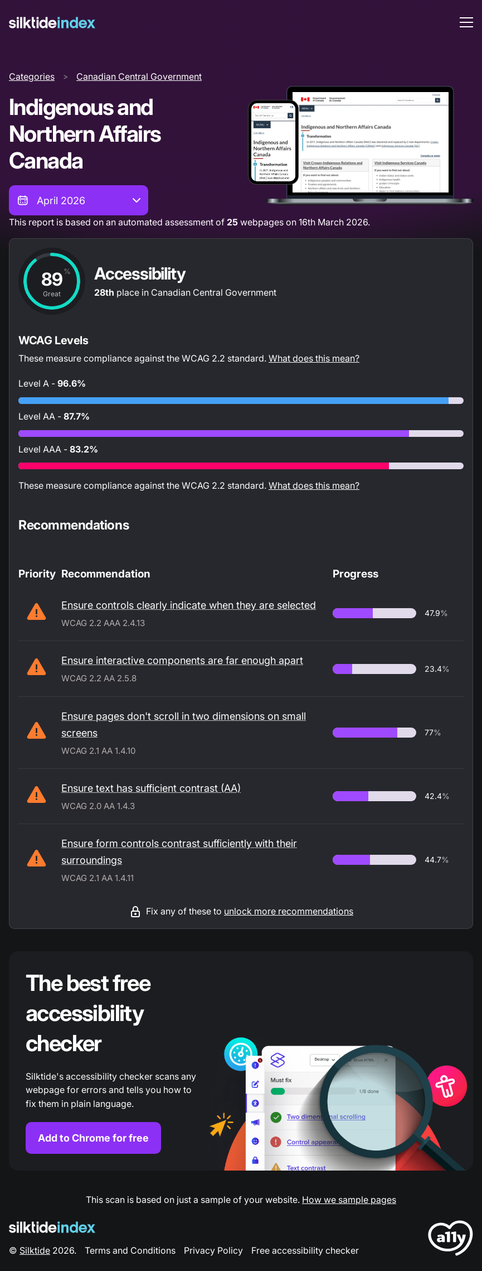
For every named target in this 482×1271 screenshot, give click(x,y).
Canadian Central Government (139, 76)
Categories (32, 76)
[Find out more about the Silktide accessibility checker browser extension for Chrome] (241, 1061)
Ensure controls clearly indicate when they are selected (188, 605)
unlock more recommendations (288, 911)
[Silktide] (52, 22)
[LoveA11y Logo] (450, 1240)
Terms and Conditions (130, 1250)
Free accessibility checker (305, 1250)
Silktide (35, 1250)
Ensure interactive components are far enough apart (182, 660)
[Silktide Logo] (52, 1227)
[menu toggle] (466, 22)
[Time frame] (78, 200)
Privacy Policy (213, 1250)
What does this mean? (314, 358)
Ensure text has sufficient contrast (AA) (151, 788)
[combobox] (78, 200)
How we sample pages (349, 1199)
